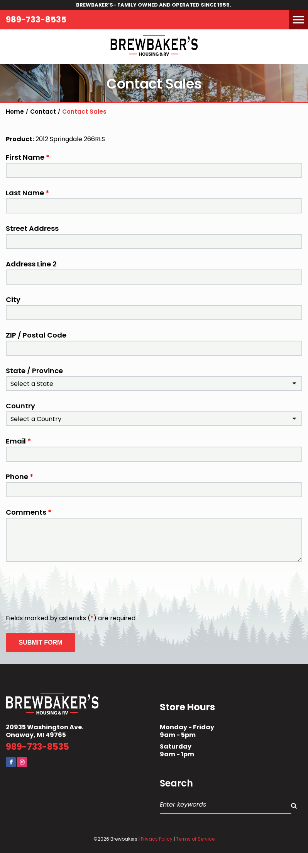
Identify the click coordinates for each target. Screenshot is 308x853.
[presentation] (64, 588)
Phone (19, 476)
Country (20, 406)
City (13, 299)
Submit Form (41, 642)
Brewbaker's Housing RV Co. (154, 46)
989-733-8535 (36, 19)
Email (18, 441)
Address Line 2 (31, 264)
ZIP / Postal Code (36, 335)
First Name (27, 157)
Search (176, 783)
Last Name (27, 192)
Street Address (32, 228)
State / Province (34, 370)
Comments (28, 512)
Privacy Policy (157, 839)
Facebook (11, 762)
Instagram (22, 762)
